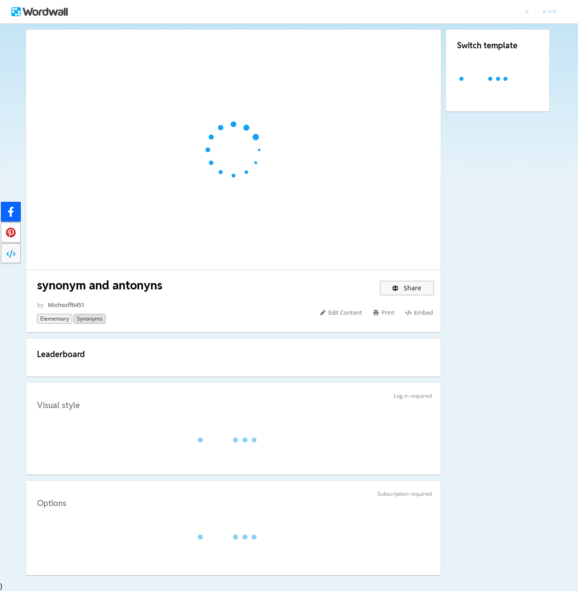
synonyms (90, 318)
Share (407, 288)
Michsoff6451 (66, 305)
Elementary (54, 318)
